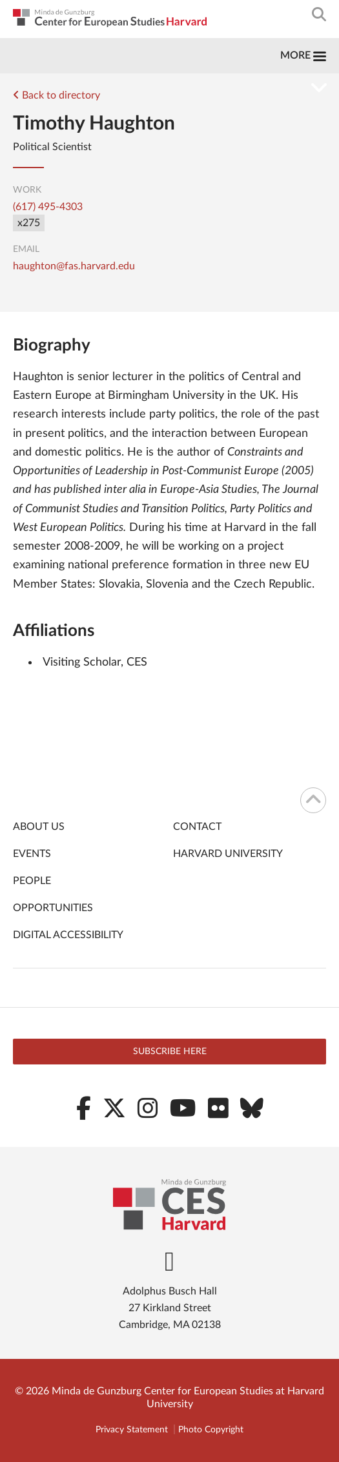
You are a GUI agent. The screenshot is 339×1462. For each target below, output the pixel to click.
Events (32, 854)
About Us (39, 827)
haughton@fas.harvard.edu (74, 266)
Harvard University (228, 854)
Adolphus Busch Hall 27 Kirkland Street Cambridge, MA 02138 (170, 1308)
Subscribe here (170, 1051)
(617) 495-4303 (48, 207)
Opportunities (53, 908)
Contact (197, 827)
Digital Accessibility (68, 935)
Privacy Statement (132, 1429)
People (32, 881)
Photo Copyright (210, 1429)
